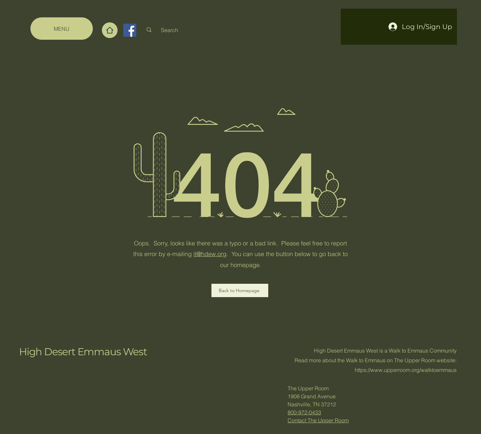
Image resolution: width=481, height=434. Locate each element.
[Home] (110, 30)
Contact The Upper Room (318, 420)
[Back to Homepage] (239, 290)
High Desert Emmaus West (83, 352)
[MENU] (61, 28)
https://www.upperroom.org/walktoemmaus (406, 370)
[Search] (169, 30)
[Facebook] (129, 30)
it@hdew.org (209, 254)
